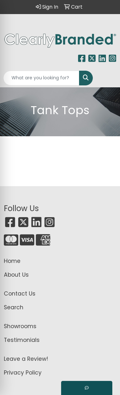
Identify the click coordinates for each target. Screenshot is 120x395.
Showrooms (20, 326)
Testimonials (22, 340)
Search (13, 307)
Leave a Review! (26, 359)
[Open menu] (107, 78)
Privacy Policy (23, 372)
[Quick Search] (41, 78)
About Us (16, 275)
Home (12, 261)
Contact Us (20, 293)
